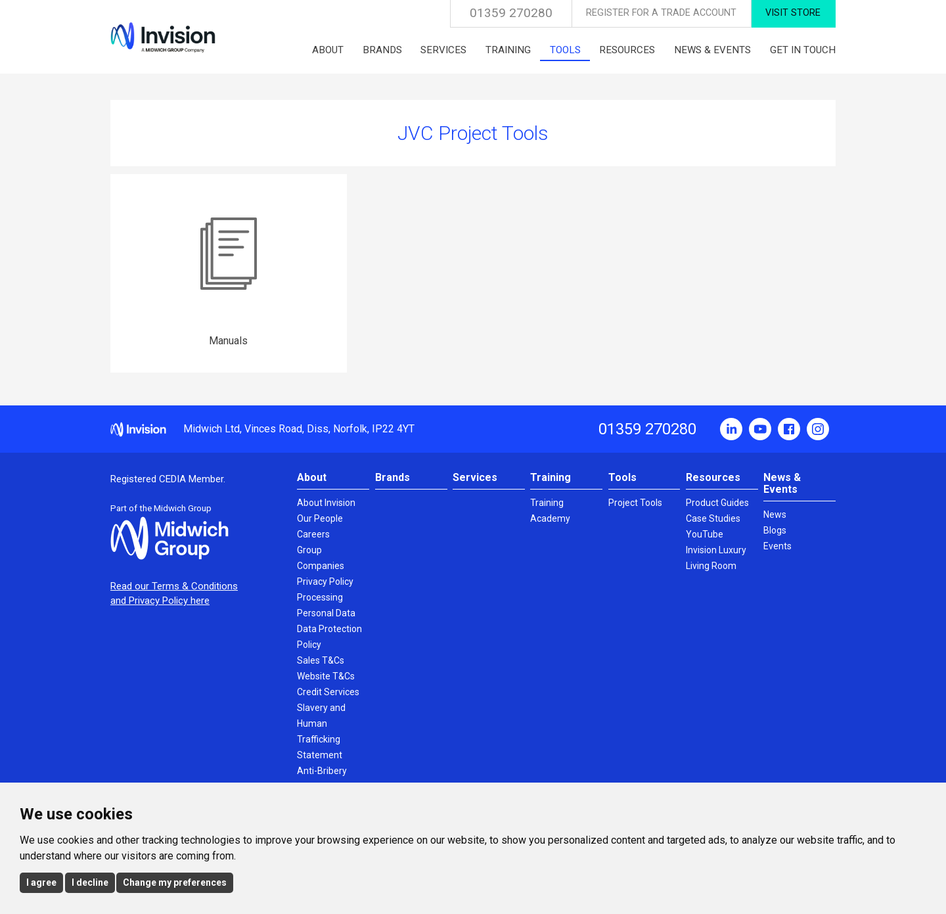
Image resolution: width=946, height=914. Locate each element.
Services (475, 477)
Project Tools (635, 502)
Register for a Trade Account (661, 12)
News (774, 514)
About (312, 477)
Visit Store (793, 12)
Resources (713, 477)
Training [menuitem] (508, 50)
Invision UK (162, 37)
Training (550, 477)
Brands (392, 477)
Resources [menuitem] (627, 50)
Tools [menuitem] (565, 50)
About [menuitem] (328, 50)
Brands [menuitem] (382, 50)
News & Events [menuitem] (712, 50)
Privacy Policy (325, 581)
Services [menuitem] (443, 50)
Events (777, 546)
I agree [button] (41, 882)
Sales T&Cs (320, 660)
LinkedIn (731, 429)
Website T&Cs (326, 676)
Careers (313, 534)
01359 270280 (511, 12)
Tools (622, 477)
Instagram (818, 429)
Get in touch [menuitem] (803, 50)
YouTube (760, 429)
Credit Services (328, 692)
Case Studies (713, 518)
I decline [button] (90, 882)
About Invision (326, 502)
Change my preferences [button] (175, 882)
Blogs (774, 530)
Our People (320, 518)
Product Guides (717, 502)
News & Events (782, 483)
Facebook (789, 429)
